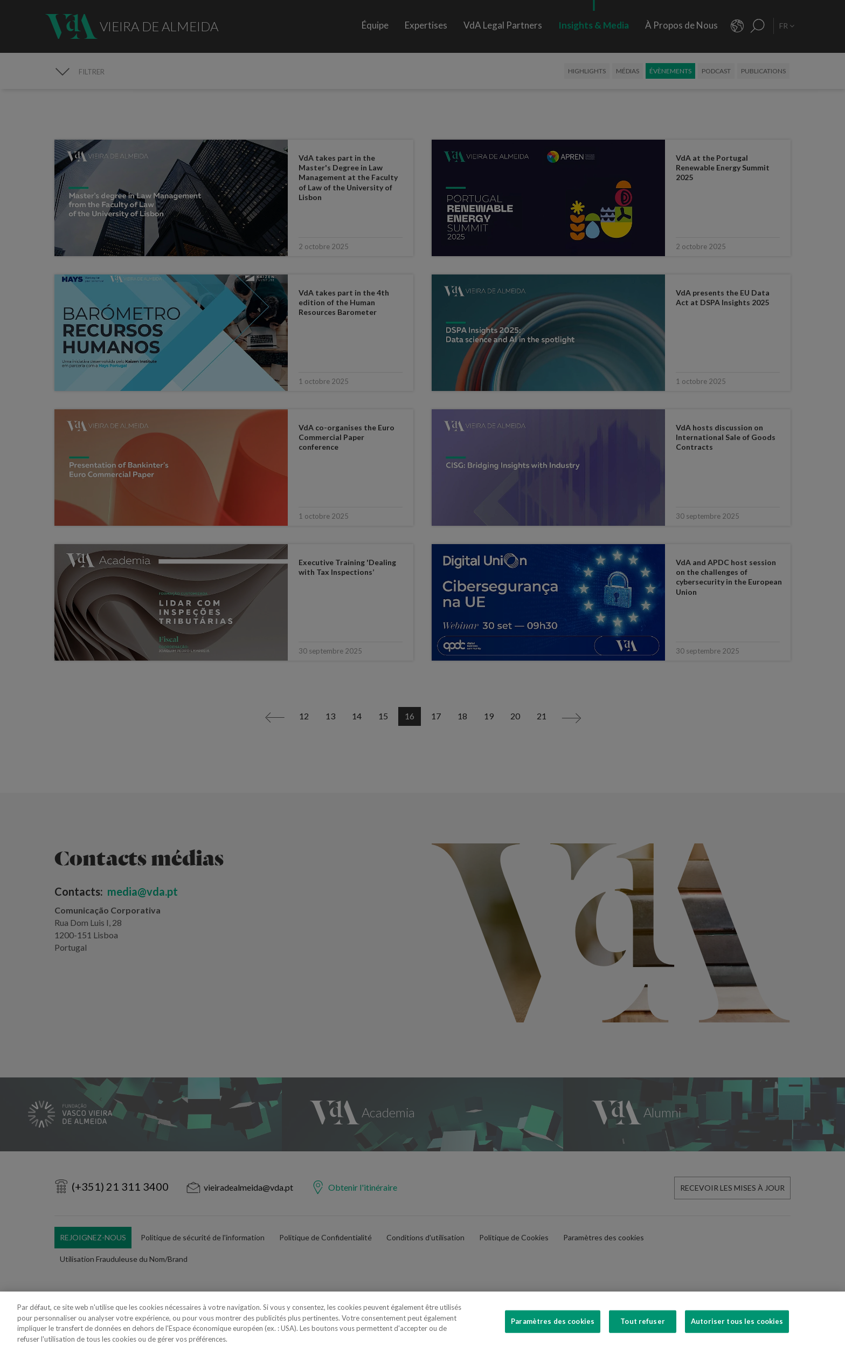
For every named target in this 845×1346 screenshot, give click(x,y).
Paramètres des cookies (552, 1330)
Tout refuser (642, 1330)
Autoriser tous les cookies (737, 1330)
